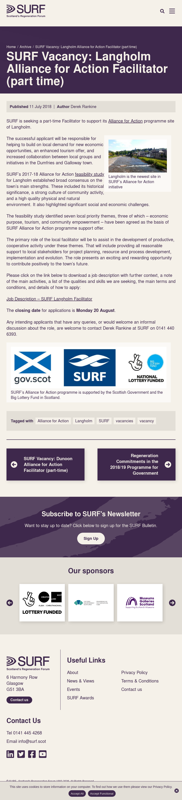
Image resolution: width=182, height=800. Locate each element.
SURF (104, 421)
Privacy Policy (134, 672)
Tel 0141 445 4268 (24, 732)
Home (25, 11)
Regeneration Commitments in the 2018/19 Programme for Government (136, 464)
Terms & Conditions (140, 680)
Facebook (32, 754)
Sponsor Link (42, 602)
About (72, 672)
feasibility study (89, 174)
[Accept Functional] (176, 791)
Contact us (19, 699)
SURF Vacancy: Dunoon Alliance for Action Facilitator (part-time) (45, 464)
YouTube (42, 754)
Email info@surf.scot (26, 741)
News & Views (80, 680)
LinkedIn (10, 754)
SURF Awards (80, 697)
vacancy (147, 421)
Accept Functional (101, 793)
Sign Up (91, 538)
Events (73, 689)
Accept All (77, 793)
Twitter (21, 754)
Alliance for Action (125, 121)
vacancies (124, 421)
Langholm (83, 421)
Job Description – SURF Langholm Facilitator (49, 299)
